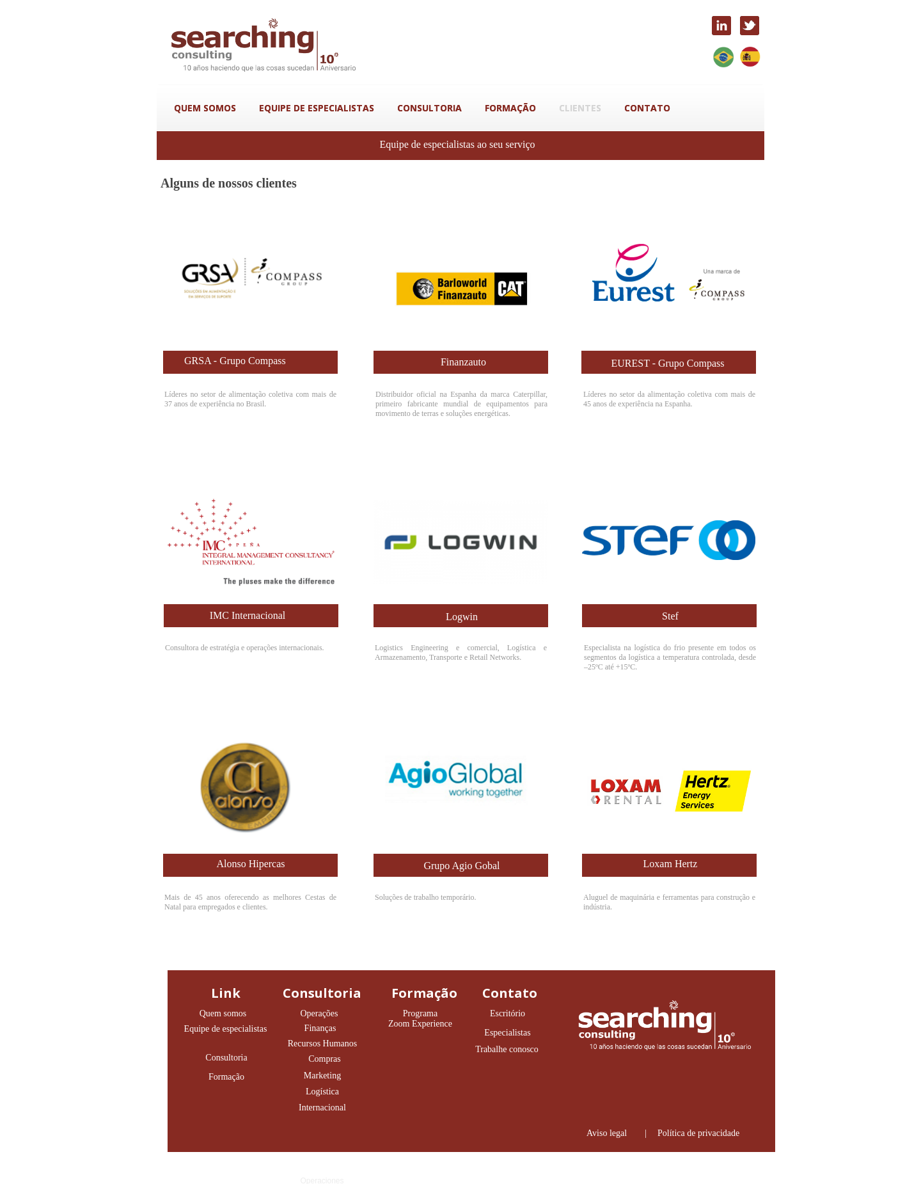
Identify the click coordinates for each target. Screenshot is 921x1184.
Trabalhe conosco (507, 1049)
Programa (420, 1013)
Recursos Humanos (323, 1043)
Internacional (322, 1107)
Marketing (322, 1075)
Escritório (507, 1013)
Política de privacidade (698, 1133)
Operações (319, 1013)
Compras (324, 1059)
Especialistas (507, 1032)
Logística (322, 1091)
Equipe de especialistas (225, 1029)
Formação (226, 1077)
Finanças (320, 1028)
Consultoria (226, 1057)
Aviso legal (606, 1133)
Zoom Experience (420, 1023)
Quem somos (223, 1013)
